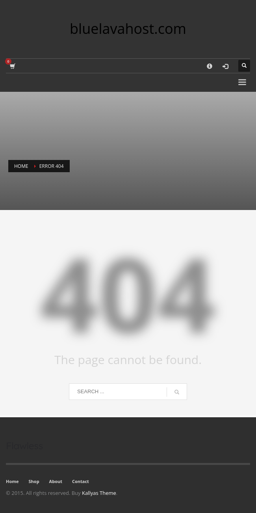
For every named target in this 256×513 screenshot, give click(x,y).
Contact (80, 481)
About (55, 481)
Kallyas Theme (99, 492)
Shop (34, 481)
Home (12, 481)
